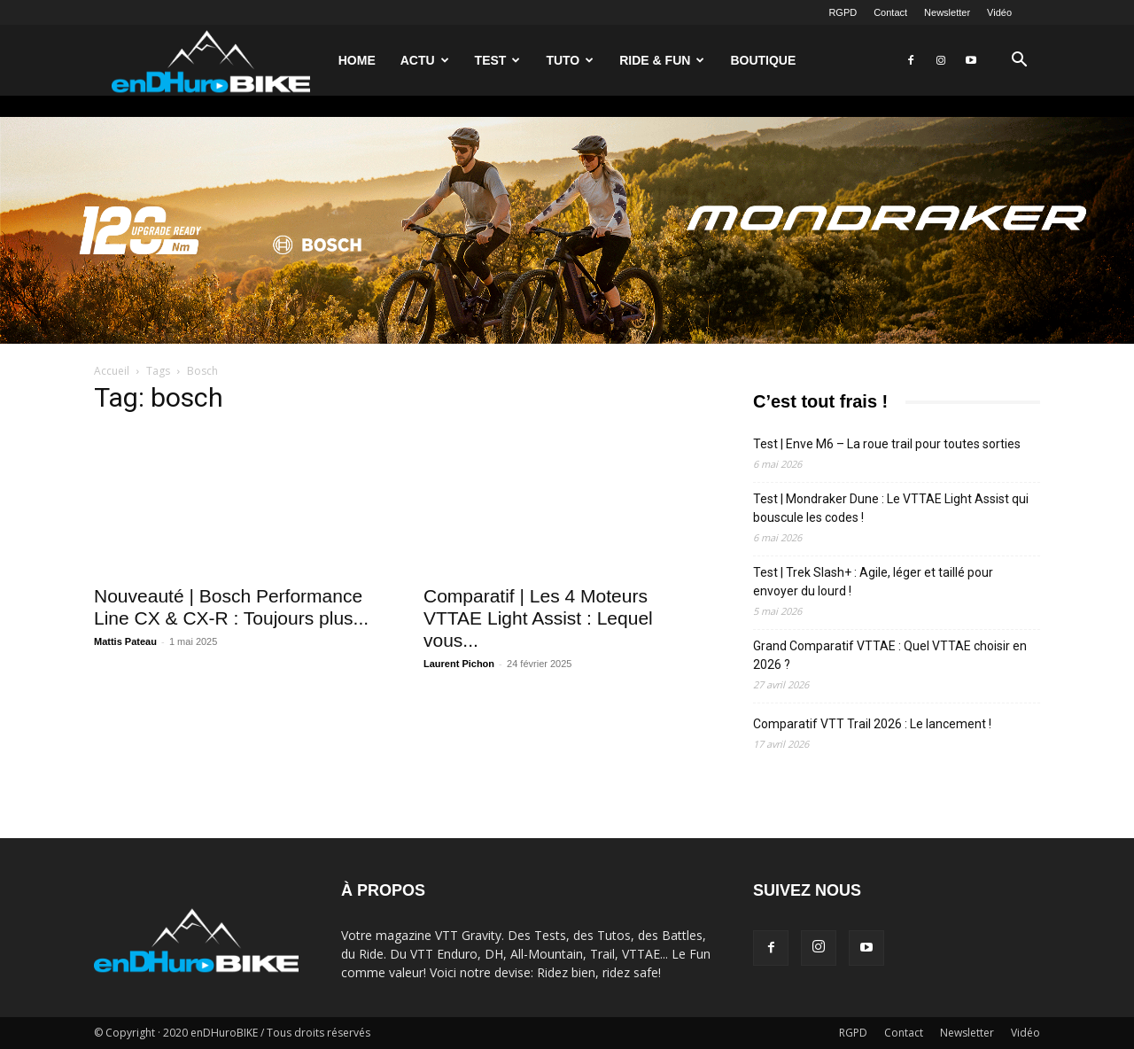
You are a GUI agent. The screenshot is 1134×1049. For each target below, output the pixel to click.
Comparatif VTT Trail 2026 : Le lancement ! (872, 724)
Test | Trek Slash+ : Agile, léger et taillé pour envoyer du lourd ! (873, 581)
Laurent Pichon (458, 663)
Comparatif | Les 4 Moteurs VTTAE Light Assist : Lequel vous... (538, 618)
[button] (1019, 61)
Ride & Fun (661, 60)
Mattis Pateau (125, 641)
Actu (424, 60)
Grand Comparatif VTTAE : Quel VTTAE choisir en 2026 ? (890, 655)
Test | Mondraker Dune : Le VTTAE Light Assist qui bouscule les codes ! (891, 508)
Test (498, 60)
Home (357, 60)
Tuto (570, 60)
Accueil (111, 370)
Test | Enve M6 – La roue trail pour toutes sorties (887, 444)
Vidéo (999, 12)
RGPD (842, 12)
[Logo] (211, 59)
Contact (890, 12)
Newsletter (947, 12)
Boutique (763, 60)
